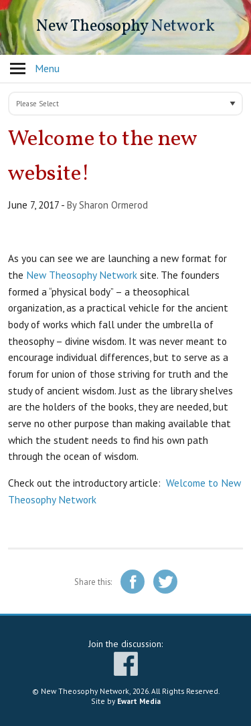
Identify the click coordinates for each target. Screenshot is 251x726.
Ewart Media (139, 701)
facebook (126, 664)
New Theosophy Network (81, 274)
